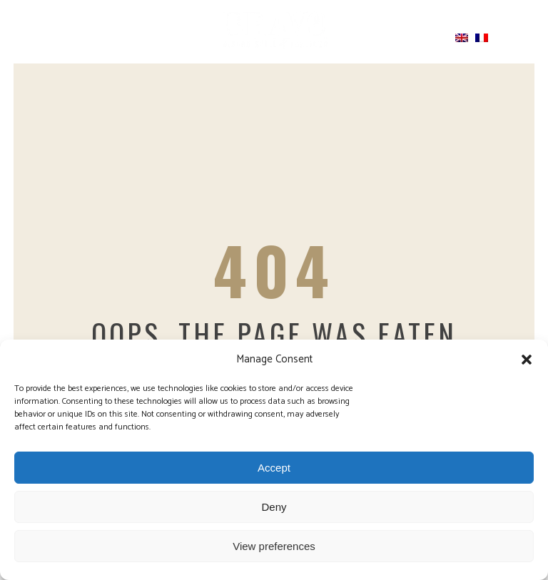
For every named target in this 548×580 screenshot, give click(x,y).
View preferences (274, 546)
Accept (274, 468)
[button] (526, 359)
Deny (273, 507)
